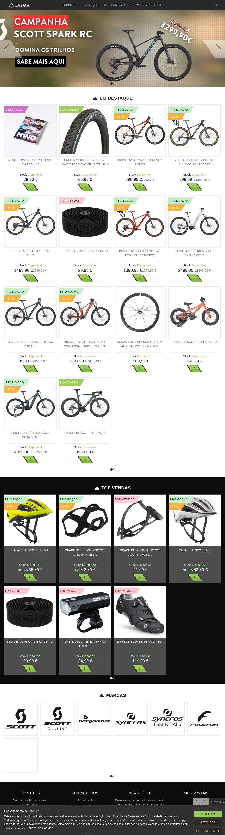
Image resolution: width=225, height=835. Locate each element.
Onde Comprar (114, 5)
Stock (23, 174)
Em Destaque (112, 98)
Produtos (71, 5)
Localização (85, 800)
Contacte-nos (152, 5)
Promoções (91, 5)
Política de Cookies (39, 828)
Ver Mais (30, 187)
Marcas (133, 5)
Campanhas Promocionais (29, 800)
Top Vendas (112, 488)
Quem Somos (29, 804)
